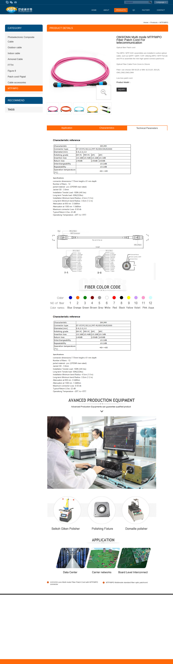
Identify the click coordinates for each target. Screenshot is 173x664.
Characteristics (106, 128)
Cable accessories (17, 82)
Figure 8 (12, 71)
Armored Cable (15, 59)
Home (145, 22)
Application (66, 128)
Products (154, 22)
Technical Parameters (147, 128)
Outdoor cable (15, 47)
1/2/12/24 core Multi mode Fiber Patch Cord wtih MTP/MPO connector (74, 583)
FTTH (11, 65)
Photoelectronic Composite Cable (21, 39)
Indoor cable (14, 53)
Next (109, 108)
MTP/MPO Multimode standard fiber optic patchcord (127, 582)
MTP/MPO (164, 22)
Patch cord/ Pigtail (17, 77)
